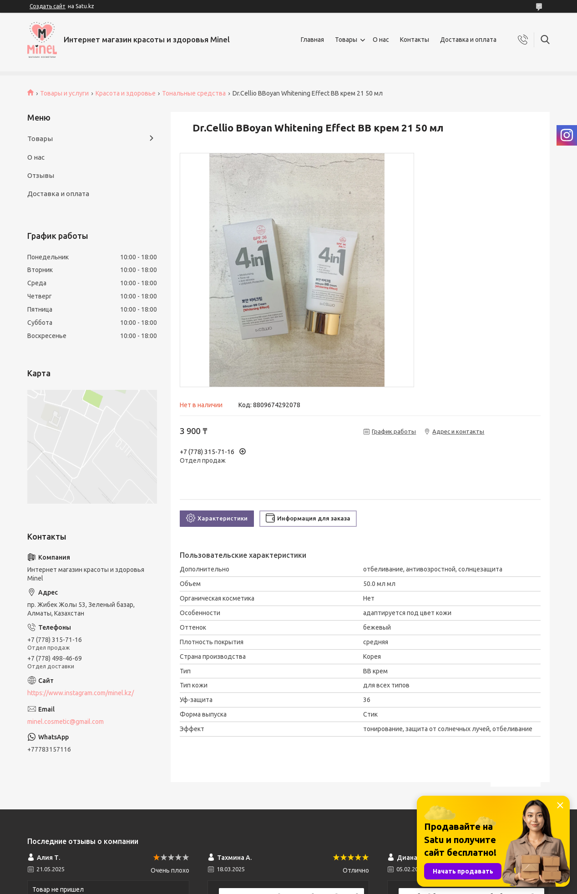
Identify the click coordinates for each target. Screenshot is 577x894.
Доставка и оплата (468, 39)
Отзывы (40, 175)
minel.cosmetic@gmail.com (65, 721)
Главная (312, 39)
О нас (381, 39)
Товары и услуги (64, 93)
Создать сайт (48, 6)
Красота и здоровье (126, 93)
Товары (346, 39)
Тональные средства (194, 93)
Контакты (414, 39)
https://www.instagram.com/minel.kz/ (80, 693)
